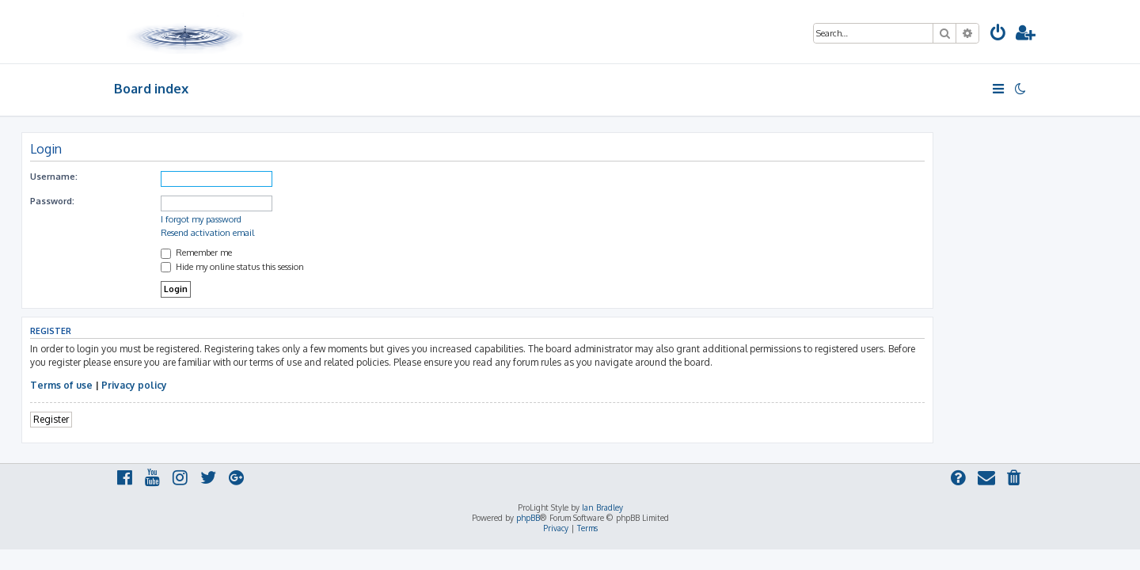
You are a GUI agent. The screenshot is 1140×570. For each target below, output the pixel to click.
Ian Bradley (602, 507)
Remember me (289, 252)
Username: (146, 176)
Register (144, 419)
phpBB (528, 517)
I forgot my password (293, 219)
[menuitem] (998, 34)
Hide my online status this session (325, 266)
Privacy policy (227, 385)
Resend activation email (300, 232)
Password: (145, 201)
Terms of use (154, 385)
